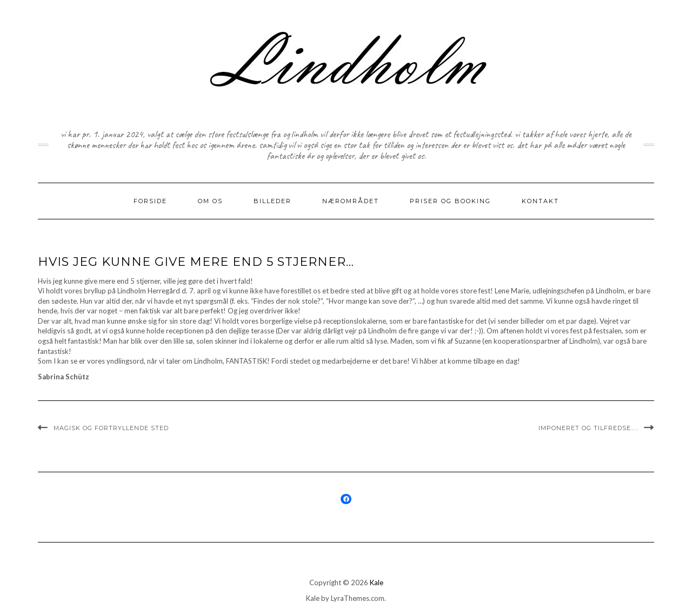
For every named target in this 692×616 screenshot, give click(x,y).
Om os (210, 201)
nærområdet (350, 201)
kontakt (540, 201)
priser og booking (450, 201)
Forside (150, 201)
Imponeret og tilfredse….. (588, 428)
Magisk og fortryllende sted (111, 428)
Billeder (272, 201)
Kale (376, 582)
